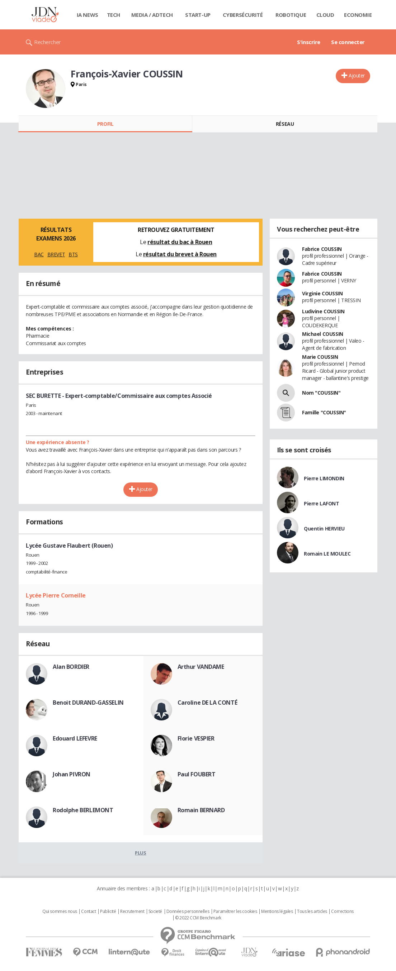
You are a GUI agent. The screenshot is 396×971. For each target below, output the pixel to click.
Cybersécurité (243, 14)
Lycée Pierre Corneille (56, 595)
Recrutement (132, 911)
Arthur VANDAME (201, 667)
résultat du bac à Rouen (179, 242)
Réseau (285, 123)
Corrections (342, 911)
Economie (358, 14)
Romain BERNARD (201, 810)
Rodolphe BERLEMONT (83, 810)
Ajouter (357, 75)
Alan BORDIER (71, 667)
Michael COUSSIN (322, 333)
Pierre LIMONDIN (324, 478)
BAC (39, 254)
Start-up (198, 14)
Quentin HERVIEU (324, 528)
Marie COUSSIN (320, 356)
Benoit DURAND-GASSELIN (88, 702)
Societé (155, 911)
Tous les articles (312, 911)
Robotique (290, 14)
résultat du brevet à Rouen (180, 254)
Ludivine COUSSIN (323, 311)
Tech (113, 14)
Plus (140, 852)
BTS (73, 254)
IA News (87, 14)
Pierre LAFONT (321, 503)
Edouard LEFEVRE (75, 738)
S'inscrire (308, 42)
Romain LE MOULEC (327, 553)
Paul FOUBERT (197, 774)
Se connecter (348, 42)
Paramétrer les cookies (235, 911)
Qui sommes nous (59, 911)
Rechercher (47, 42)
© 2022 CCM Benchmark (198, 917)
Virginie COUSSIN (322, 293)
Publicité (108, 911)
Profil (105, 123)
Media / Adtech (152, 14)
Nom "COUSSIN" (321, 392)
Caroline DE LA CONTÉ (207, 702)
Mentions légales (277, 911)
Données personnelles (187, 911)
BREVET (56, 254)
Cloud (325, 14)
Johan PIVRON (71, 774)
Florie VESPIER (196, 738)
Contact (88, 911)
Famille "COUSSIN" (324, 412)
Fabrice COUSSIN (322, 249)
